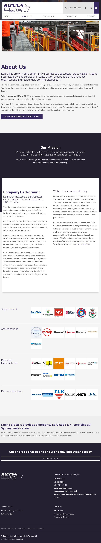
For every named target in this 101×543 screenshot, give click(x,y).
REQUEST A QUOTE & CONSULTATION (22, 116)
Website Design (7, 539)
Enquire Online (52, 458)
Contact (92, 16)
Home (7, 16)
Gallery (70, 16)
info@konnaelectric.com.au (64, 514)
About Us (26, 16)
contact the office (82, 244)
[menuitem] (3, 528)
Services (47, 16)
